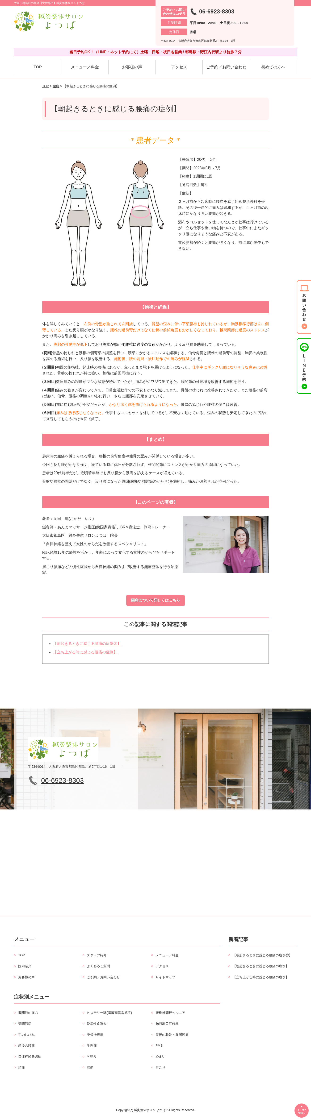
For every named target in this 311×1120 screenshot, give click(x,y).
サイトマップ (165, 977)
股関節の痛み (28, 1013)
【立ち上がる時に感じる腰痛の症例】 (85, 652)
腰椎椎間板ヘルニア (170, 1013)
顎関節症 (24, 1023)
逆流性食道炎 (97, 1023)
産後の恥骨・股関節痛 (172, 1035)
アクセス (179, 67)
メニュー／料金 (85, 67)
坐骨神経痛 (95, 1035)
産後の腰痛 (26, 1045)
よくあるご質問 (98, 966)
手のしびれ (26, 1035)
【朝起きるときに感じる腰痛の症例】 (261, 966)
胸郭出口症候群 (167, 1023)
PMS (159, 1045)
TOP (38, 67)
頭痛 (21, 1067)
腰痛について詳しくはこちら (155, 600)
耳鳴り (92, 1056)
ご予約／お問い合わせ (226, 67)
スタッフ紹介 (97, 955)
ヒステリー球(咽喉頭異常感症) (109, 1013)
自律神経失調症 (29, 1056)
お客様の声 (132, 67)
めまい (160, 1056)
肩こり (160, 1067)
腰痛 (56, 86)
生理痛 (92, 1045)
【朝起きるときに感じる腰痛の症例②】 (87, 644)
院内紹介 (24, 966)
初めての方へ (273, 67)
